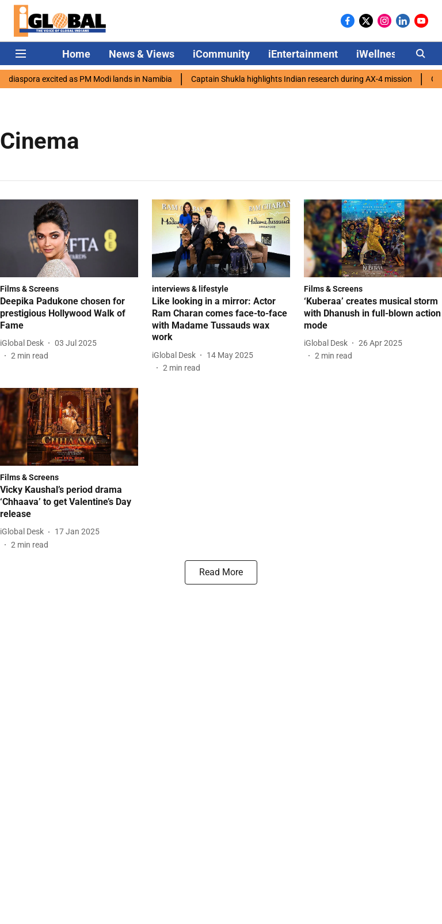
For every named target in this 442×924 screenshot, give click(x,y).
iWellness (379, 54)
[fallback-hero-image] (69, 238)
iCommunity (221, 54)
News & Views (141, 54)
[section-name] (29, 288)
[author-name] (24, 343)
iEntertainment (303, 54)
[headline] (69, 313)
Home (76, 54)
